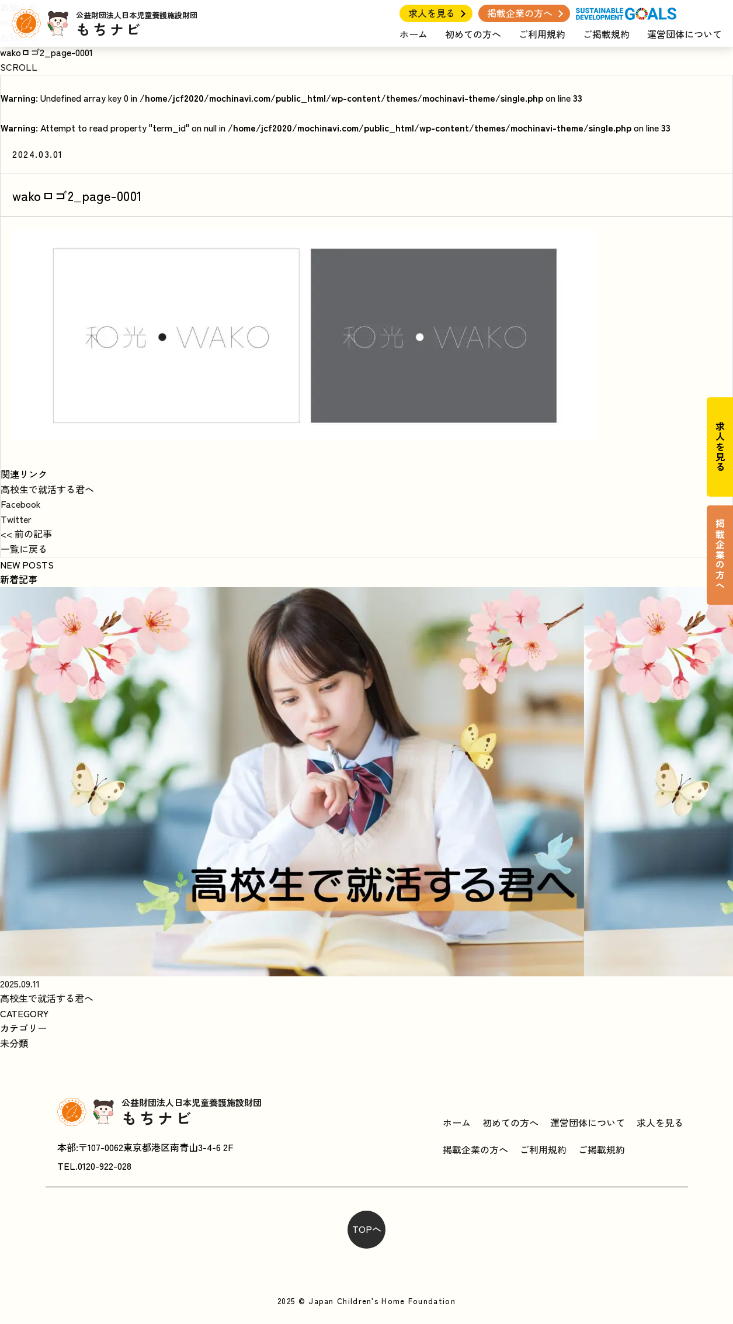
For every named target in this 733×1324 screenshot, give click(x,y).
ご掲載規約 (606, 34)
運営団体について (684, 34)
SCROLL (18, 67)
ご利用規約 (542, 34)
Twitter (16, 519)
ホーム (413, 34)
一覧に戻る (24, 549)
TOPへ (366, 1229)
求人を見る (431, 13)
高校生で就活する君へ (47, 489)
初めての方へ (473, 34)
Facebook (21, 504)
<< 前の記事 (26, 533)
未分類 (14, 1043)
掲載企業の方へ (520, 13)
